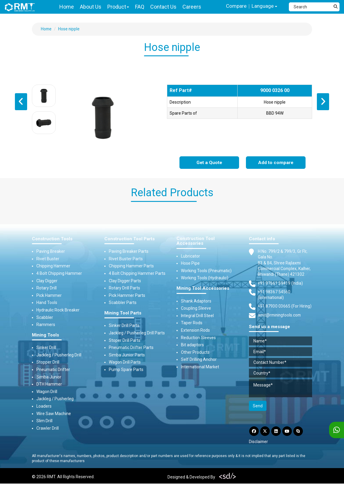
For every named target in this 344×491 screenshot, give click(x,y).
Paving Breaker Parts (128, 251)
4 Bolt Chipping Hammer (59, 273)
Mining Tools (45, 335)
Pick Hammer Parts (127, 295)
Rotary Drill (46, 288)
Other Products (195, 352)
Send (258, 412)
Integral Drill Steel (197, 315)
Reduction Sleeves (198, 337)
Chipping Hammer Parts (131, 266)
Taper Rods (191, 323)
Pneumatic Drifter (53, 369)
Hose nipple (69, 29)
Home (46, 29)
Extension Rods (195, 330)
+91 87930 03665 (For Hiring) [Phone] (285, 313)
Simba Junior (48, 377)
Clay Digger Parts (125, 280)
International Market (200, 366)
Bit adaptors (192, 345)
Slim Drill (44, 421)
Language (264, 6)
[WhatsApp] (336, 430)
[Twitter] (266, 438)
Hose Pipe (190, 263)
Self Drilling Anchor (199, 359)
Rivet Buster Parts (126, 258)
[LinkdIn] (277, 438)
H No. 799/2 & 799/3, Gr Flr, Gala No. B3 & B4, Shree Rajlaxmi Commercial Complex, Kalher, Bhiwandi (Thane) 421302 (282, 266)
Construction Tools (52, 238)
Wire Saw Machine (53, 413)
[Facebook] (254, 438)
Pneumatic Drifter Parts (131, 347)
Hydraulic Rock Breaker (58, 310)
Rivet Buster (47, 258)
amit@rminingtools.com (280, 322)
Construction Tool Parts (129, 238)
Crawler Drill (47, 428)
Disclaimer (259, 449)
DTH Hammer (49, 384)
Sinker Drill (46, 347)
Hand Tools (46, 302)
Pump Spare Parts (126, 369)
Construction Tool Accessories (195, 241)
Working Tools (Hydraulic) (204, 278)
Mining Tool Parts (122, 313)
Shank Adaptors (196, 301)
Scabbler (44, 317)
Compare (235, 6)
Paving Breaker (50, 251)
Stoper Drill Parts (124, 340)
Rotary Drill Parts (124, 288)
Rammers (45, 324)
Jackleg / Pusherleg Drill (58, 355)
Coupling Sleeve (196, 308)
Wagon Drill (46, 391)
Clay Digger (47, 280)
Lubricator (190, 256)
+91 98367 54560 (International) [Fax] (274, 301)
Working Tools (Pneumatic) (206, 270)
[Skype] (301, 438)
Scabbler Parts (123, 302)
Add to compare (276, 163)
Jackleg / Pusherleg (55, 399)
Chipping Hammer (53, 266)
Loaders (44, 406)
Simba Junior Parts (127, 355)
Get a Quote (209, 163)
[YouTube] (289, 438)
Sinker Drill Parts (124, 325)
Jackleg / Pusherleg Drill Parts (137, 333)
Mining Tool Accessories (202, 288)
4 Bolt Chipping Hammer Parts (137, 273)
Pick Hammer (49, 295)
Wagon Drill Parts (125, 362)
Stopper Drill (47, 362)
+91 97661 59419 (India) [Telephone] (280, 289)
